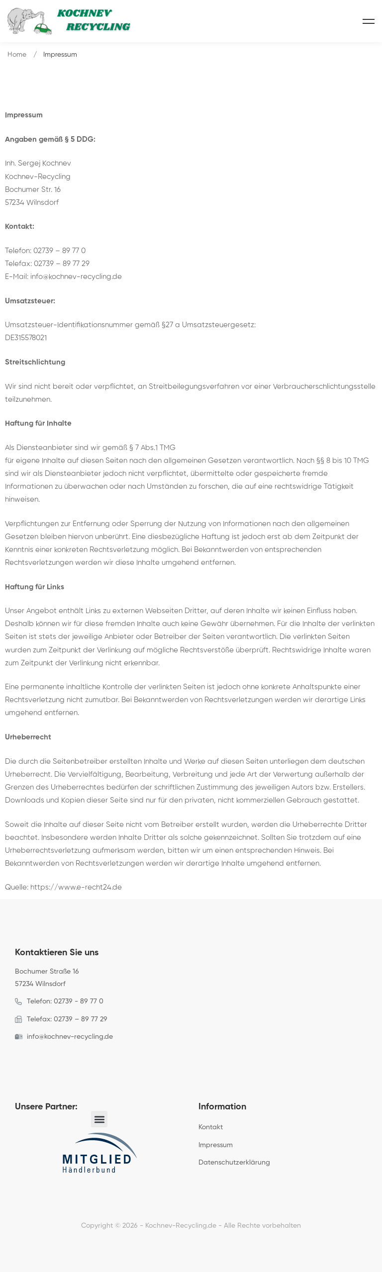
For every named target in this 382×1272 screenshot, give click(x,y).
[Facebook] (14, 1059)
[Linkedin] (61, 1059)
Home (16, 54)
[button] (99, 1119)
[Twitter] (30, 1059)
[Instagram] (45, 1059)
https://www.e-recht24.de (76, 887)
